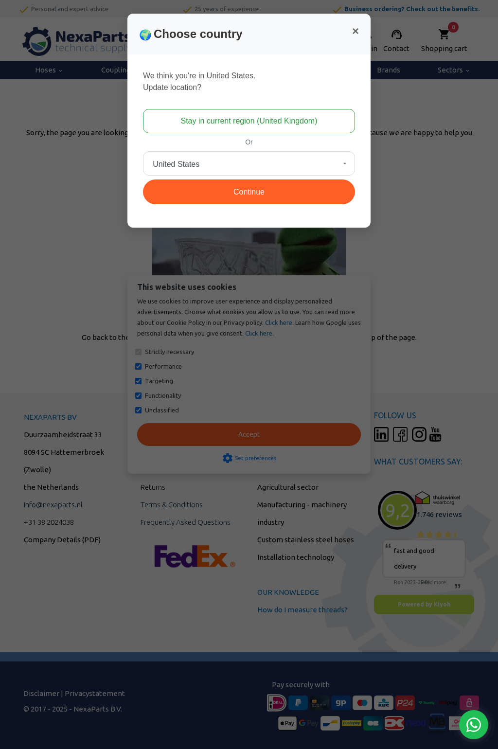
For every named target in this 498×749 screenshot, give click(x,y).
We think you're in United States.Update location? (199, 81)
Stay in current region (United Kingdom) (248, 121)
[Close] (355, 31)
